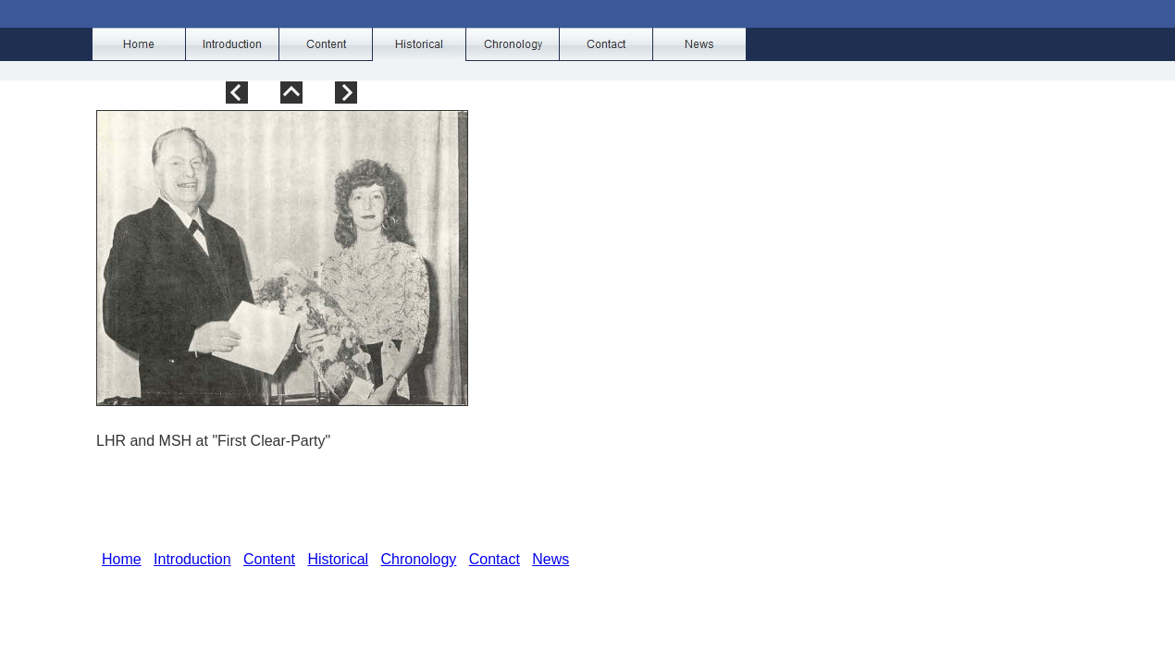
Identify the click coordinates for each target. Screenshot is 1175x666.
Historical (337, 559)
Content (269, 559)
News (550, 559)
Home (122, 559)
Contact (494, 559)
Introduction (192, 559)
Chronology (419, 559)
